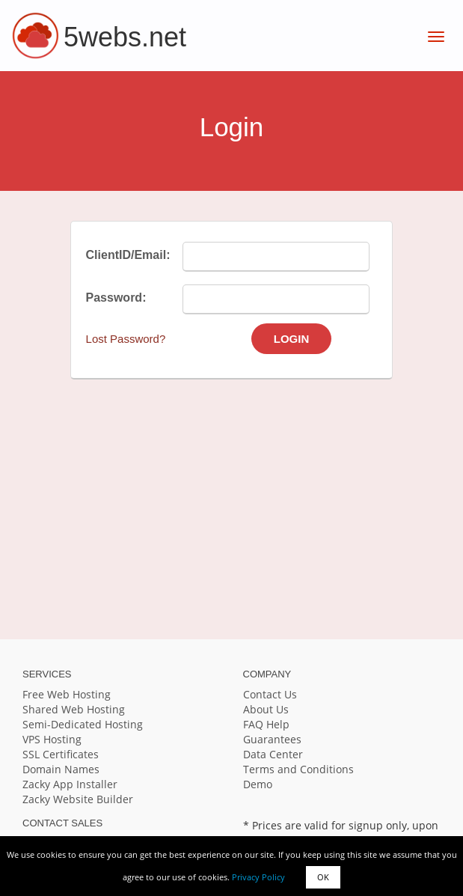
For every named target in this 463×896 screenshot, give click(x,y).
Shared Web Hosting (73, 709)
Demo (257, 784)
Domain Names (60, 769)
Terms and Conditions (298, 769)
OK (323, 877)
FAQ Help (266, 724)
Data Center (273, 754)
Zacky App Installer (69, 784)
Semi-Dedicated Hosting (82, 724)
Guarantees (272, 739)
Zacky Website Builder (77, 799)
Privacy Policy (258, 877)
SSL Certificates (60, 754)
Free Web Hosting (66, 694)
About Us (266, 709)
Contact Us (270, 694)
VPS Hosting (52, 739)
